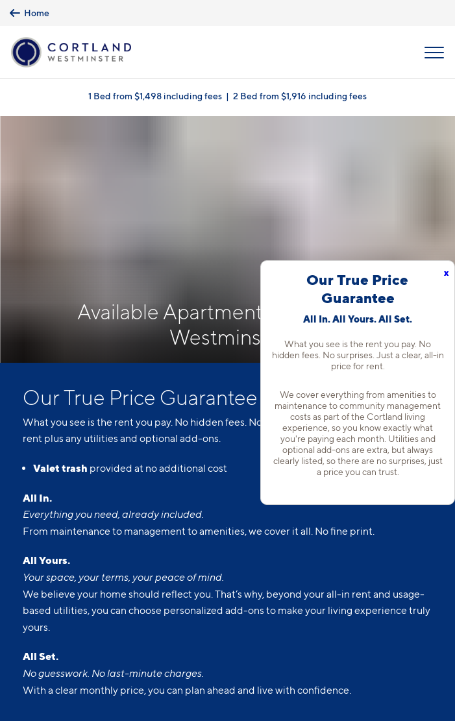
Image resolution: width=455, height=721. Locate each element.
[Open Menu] (434, 52)
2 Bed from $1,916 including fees (300, 95)
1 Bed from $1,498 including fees (155, 95)
